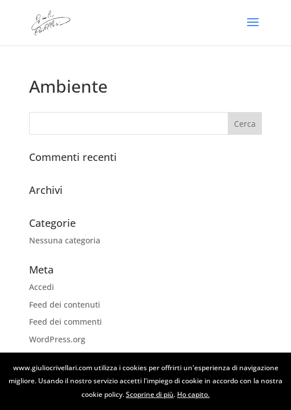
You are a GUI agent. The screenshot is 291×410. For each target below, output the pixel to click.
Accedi (41, 286)
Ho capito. (193, 394)
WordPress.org (57, 339)
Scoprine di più (150, 394)
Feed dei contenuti (64, 304)
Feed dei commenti (65, 321)
